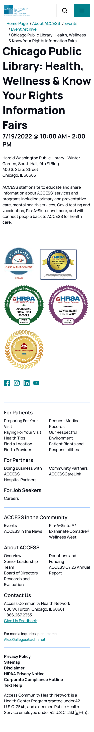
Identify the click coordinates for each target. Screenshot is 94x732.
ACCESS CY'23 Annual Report (69, 570)
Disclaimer (14, 668)
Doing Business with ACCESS (23, 471)
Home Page (17, 23)
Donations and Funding (62, 558)
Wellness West (63, 537)
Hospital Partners (20, 479)
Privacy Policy (17, 656)
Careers (11, 498)
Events (71, 23)
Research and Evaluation (17, 581)
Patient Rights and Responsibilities (66, 446)
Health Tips (14, 438)
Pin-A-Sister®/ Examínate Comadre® (69, 528)
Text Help (13, 685)
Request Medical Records (64, 423)
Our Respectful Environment (63, 435)
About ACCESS (46, 23)
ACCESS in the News (23, 531)
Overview (12, 555)
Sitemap (12, 662)
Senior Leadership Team (21, 564)
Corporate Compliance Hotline (33, 679)
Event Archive (24, 29)
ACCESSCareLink (65, 474)
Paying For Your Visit (22, 432)
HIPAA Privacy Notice (24, 673)
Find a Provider (17, 449)
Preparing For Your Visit (21, 423)
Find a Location (18, 444)
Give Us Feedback (20, 620)
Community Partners (68, 468)
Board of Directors (21, 573)
